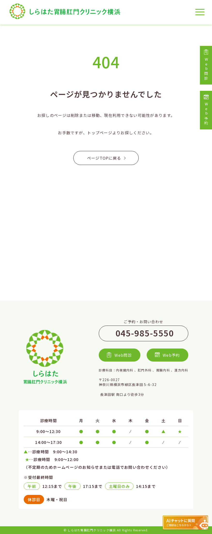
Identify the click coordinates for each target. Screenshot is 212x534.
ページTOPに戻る (106, 158)
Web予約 (206, 110)
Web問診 (206, 65)
